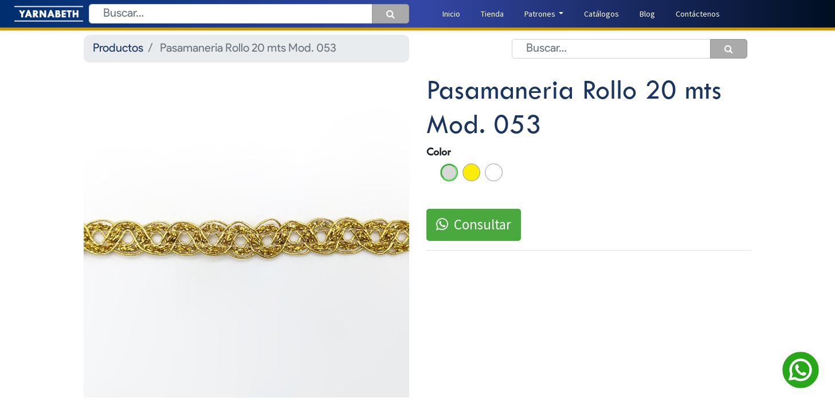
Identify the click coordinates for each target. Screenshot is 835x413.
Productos (118, 48)
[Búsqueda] (390, 14)
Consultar (473, 224)
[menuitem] (451, 14)
